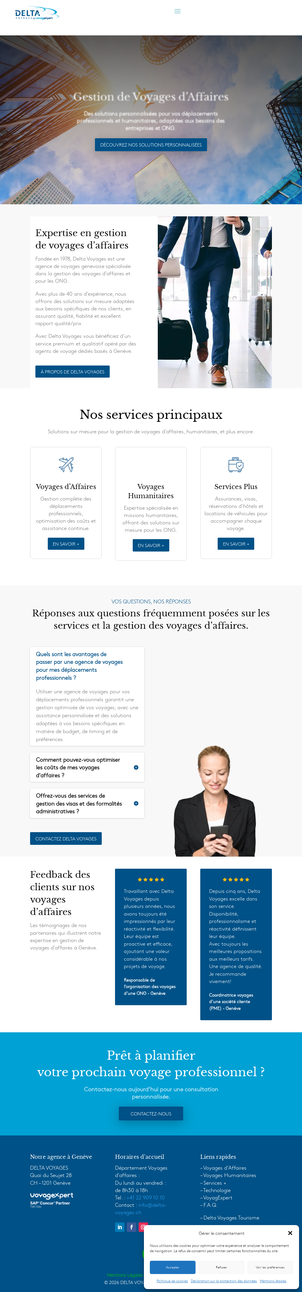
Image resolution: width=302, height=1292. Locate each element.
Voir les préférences (270, 1267)
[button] (290, 1233)
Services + (214, 1182)
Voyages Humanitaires (229, 1175)
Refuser (221, 1267)
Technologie (217, 1190)
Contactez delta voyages (65, 838)
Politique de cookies (172, 1280)
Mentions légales (273, 1280)
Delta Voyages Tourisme (231, 1217)
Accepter (172, 1267)
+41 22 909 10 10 (146, 1197)
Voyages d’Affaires (225, 1167)
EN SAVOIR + (66, 543)
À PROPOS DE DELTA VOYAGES (72, 371)
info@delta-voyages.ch (141, 1208)
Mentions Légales (125, 1275)
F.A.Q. (210, 1204)
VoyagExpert (217, 1197)
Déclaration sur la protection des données (224, 1280)
